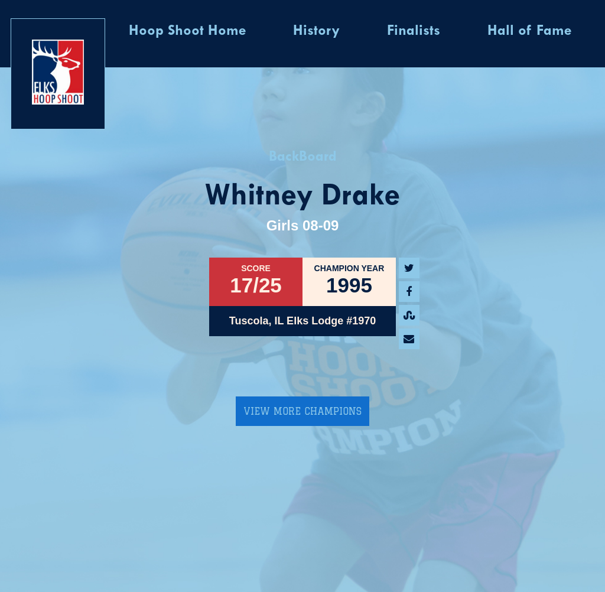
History (316, 31)
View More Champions (302, 411)
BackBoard (303, 157)
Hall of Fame (529, 31)
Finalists (413, 31)
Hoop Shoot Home (187, 31)
